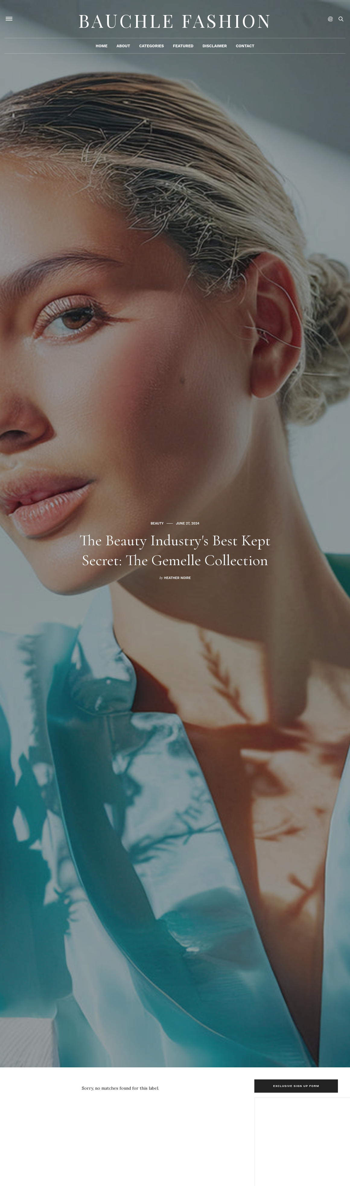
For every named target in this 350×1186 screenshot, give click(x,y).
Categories (151, 47)
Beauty (157, 513)
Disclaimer (214, 47)
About (123, 47)
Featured (183, 47)
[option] (175, 533)
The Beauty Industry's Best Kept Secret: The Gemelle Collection (174, 549)
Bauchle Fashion (175, 19)
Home (101, 47)
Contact (245, 47)
